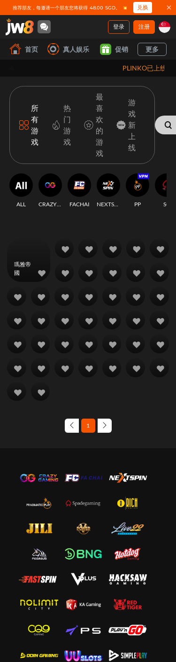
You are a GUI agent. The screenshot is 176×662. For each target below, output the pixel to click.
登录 (118, 26)
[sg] (164, 27)
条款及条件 (33, 611)
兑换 (142, 7)
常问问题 (99, 598)
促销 (114, 49)
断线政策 (30, 645)
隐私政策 (30, 622)
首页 (23, 49)
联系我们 (99, 609)
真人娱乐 (68, 49)
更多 (152, 49)
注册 (144, 26)
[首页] (20, 27)
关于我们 (30, 598)
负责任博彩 (33, 634)
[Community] (44, 26)
